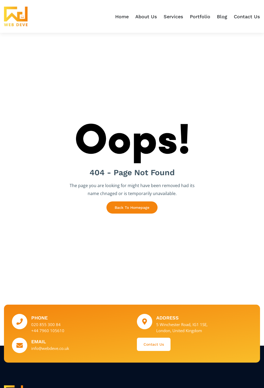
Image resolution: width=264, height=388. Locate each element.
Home (122, 16)
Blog (222, 16)
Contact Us (247, 16)
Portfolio (200, 16)
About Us (146, 16)
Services (173, 16)
